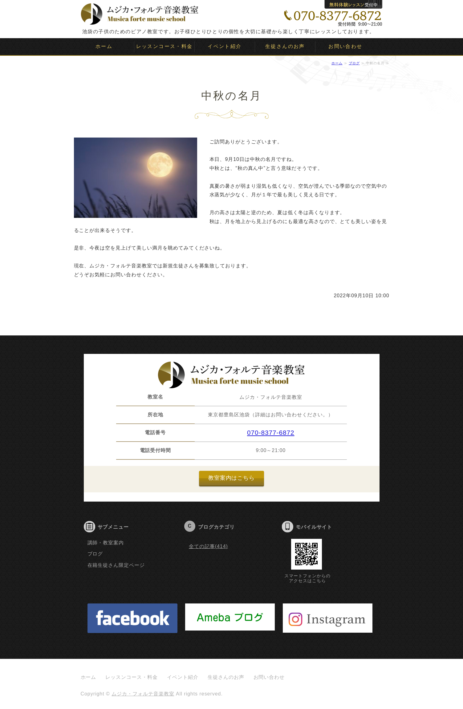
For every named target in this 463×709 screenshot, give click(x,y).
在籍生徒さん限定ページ (116, 565)
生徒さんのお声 (285, 46)
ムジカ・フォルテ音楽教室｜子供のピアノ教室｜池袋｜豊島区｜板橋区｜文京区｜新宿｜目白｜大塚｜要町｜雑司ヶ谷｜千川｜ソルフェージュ (140, 12)
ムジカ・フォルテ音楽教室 (143, 693)
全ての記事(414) (208, 546)
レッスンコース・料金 (164, 46)
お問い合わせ (345, 46)
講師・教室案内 (105, 542)
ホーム (103, 46)
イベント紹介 (225, 46)
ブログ (354, 63)
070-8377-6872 (270, 432)
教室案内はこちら (231, 478)
